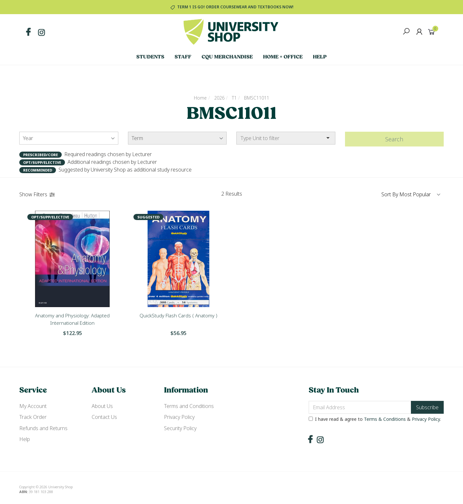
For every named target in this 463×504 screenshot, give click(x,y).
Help (320, 57)
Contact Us (104, 416)
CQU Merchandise (227, 57)
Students (150, 57)
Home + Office (283, 57)
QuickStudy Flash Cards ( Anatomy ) (178, 315)
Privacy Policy (179, 416)
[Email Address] (360, 407)
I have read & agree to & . (375, 419)
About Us (102, 406)
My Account (33, 406)
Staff (183, 57)
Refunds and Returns (43, 428)
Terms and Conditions (189, 406)
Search (394, 139)
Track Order (33, 416)
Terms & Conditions (385, 419)
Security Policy (180, 428)
